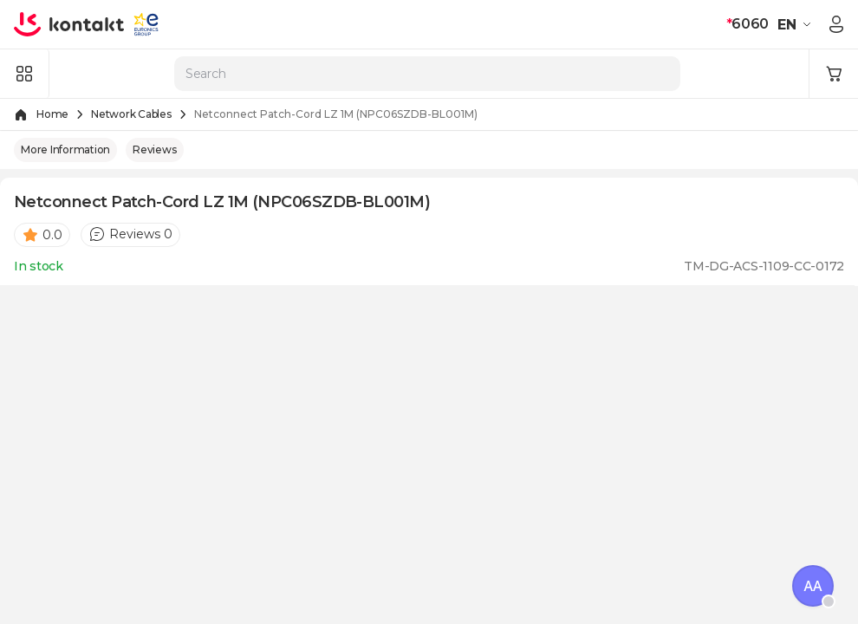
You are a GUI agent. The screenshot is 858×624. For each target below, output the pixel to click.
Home (52, 113)
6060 (747, 24)
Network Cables (131, 113)
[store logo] (69, 24)
